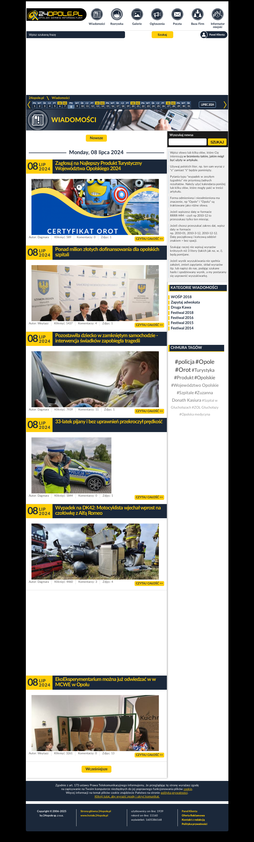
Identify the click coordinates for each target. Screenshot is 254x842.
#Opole (205, 362)
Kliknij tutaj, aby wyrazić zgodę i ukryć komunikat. (127, 796)
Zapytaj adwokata (185, 302)
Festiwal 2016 (182, 318)
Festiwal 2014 (182, 328)
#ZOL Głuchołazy (205, 407)
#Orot (183, 370)
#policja (185, 362)
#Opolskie (204, 378)
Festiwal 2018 (182, 313)
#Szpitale (185, 393)
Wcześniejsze (96, 769)
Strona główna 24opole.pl (95, 811)
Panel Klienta (189, 811)
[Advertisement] (127, 66)
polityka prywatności (174, 792)
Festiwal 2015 (182, 323)
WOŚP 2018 (181, 297)
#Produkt (183, 378)
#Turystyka (203, 370)
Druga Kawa (181, 307)
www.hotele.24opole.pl (94, 815)
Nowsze (96, 138)
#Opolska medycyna (194, 414)
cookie (188, 789)
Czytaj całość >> (149, 238)
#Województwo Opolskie (195, 385)
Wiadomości (61, 97)
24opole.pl (36, 97)
